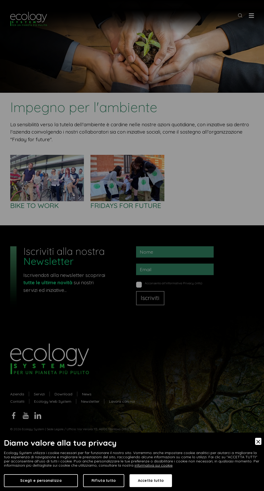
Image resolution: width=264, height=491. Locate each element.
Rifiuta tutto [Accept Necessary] (103, 480)
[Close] (258, 441)
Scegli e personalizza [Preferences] (41, 480)
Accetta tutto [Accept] (151, 480)
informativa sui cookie (153, 465)
